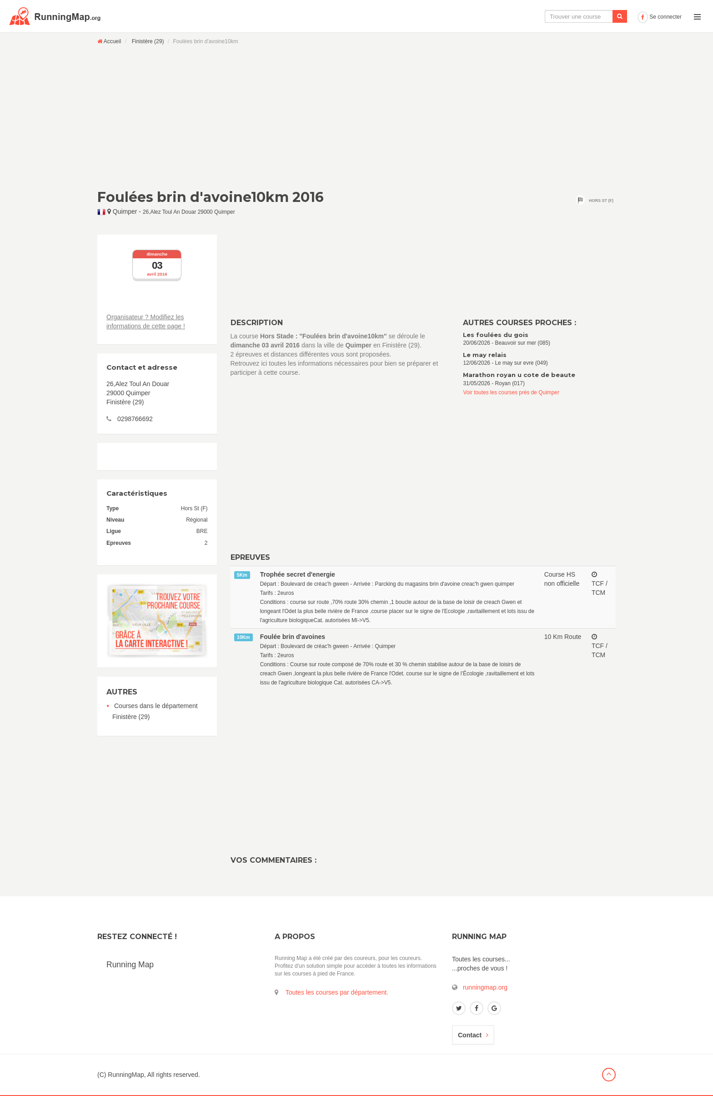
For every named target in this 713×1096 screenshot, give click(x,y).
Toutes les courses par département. (337, 992)
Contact (473, 1035)
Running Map (130, 964)
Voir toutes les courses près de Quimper (511, 392)
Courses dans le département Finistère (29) (155, 711)
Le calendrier (543, 16)
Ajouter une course (602, 16)
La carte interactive (483, 16)
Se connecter (660, 17)
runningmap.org (485, 987)
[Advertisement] (356, 117)
